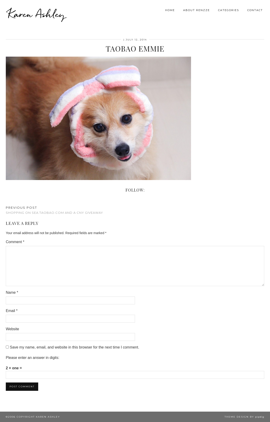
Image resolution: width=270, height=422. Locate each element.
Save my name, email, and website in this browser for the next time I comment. (74, 347)
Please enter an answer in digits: (32, 358)
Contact (255, 10)
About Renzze (196, 10)
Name (12, 292)
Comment (15, 242)
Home (170, 10)
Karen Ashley (36, 14)
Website (12, 329)
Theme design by (244, 416)
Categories (228, 10)
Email (12, 311)
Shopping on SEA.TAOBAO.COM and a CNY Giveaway (54, 210)
